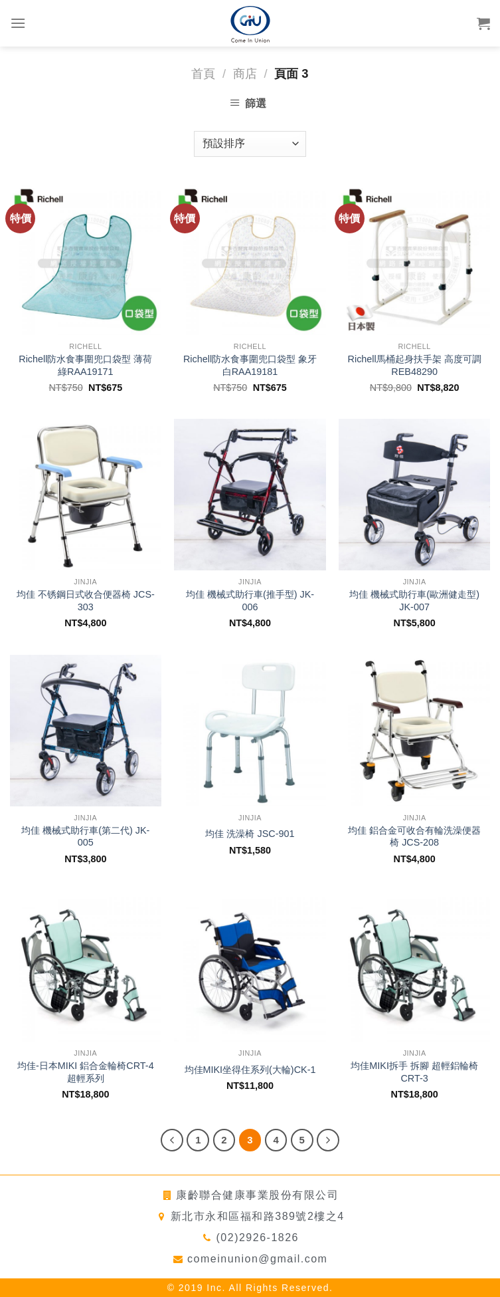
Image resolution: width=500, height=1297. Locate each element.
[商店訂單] (249, 144)
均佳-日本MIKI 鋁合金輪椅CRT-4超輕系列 (85, 1072)
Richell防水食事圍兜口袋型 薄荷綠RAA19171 (85, 365)
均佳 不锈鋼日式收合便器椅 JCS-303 (86, 600)
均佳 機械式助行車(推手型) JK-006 (250, 600)
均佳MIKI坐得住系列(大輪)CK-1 (250, 1069)
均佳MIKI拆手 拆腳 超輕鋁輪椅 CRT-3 (414, 1072)
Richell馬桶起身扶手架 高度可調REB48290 (414, 365)
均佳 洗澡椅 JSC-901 (249, 833)
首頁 (203, 73)
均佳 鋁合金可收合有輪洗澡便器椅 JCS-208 (414, 836)
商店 (245, 73)
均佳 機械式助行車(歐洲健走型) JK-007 (414, 600)
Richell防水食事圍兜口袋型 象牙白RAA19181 (250, 365)
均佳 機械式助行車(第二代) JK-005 (85, 836)
